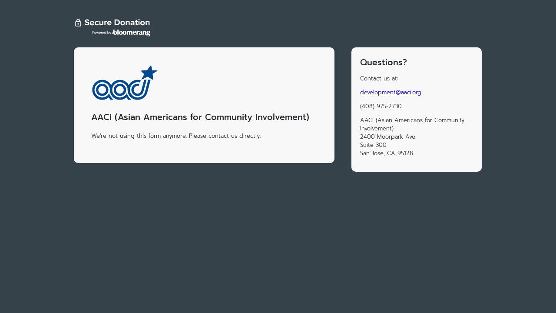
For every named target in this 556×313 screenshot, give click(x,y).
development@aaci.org (390, 92)
